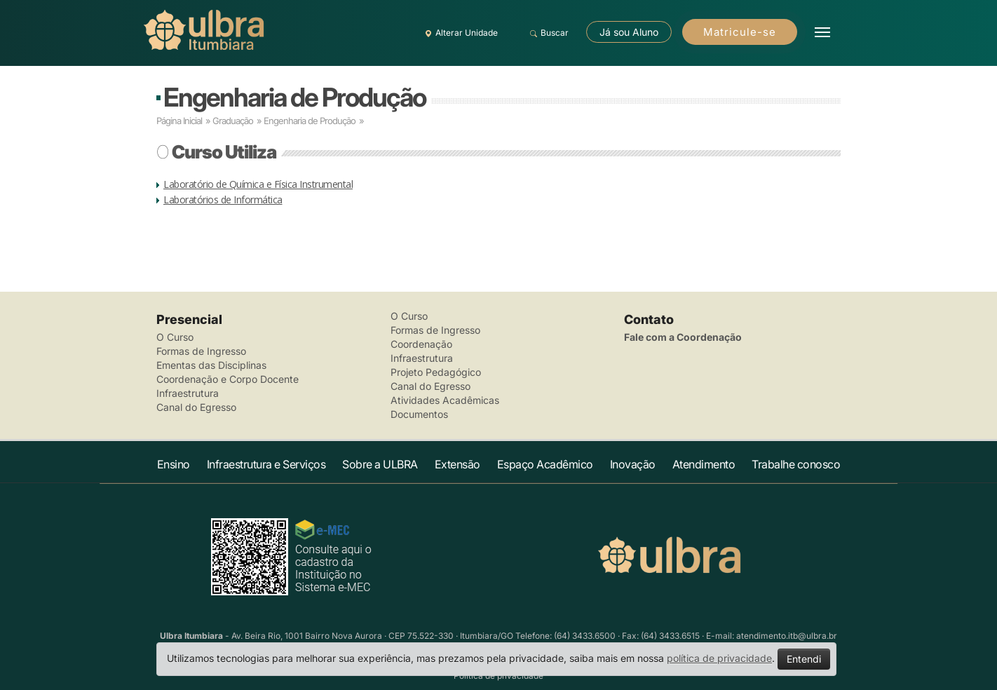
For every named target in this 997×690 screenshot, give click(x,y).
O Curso (175, 337)
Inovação (633, 464)
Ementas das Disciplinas (211, 365)
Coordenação (421, 344)
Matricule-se (739, 32)
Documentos (419, 414)
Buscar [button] (547, 33)
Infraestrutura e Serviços (266, 464)
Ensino (173, 464)
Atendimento (703, 464)
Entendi (804, 659)
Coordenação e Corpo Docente (227, 379)
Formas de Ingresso (201, 351)
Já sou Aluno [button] (628, 32)
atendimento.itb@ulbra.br (786, 635)
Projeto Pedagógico (436, 372)
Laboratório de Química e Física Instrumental (258, 184)
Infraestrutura (187, 393)
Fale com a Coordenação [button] (683, 337)
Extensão (457, 464)
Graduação (232, 120)
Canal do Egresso (196, 407)
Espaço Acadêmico (545, 464)
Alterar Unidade (459, 33)
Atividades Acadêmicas (445, 400)
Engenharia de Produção (294, 97)
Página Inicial (179, 120)
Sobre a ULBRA (380, 464)
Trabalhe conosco (796, 464)
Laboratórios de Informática (223, 199)
